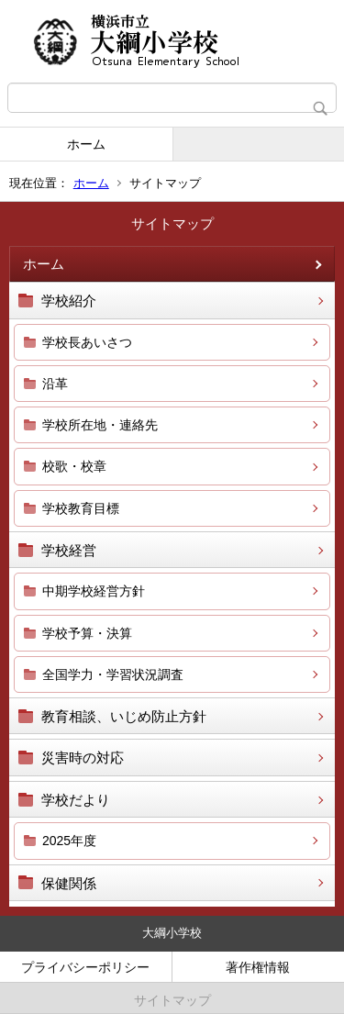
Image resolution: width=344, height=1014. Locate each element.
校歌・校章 (74, 466)
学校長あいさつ (87, 342)
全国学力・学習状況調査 (112, 674)
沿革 (55, 383)
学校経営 (68, 550)
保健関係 (68, 883)
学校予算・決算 (87, 633)
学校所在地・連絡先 (100, 425)
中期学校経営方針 (93, 591)
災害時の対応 (82, 757)
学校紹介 (68, 300)
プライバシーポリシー (85, 967)
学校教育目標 (80, 508)
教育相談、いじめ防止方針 (123, 716)
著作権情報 (258, 967)
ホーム (86, 144)
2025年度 (69, 840)
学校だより (75, 800)
